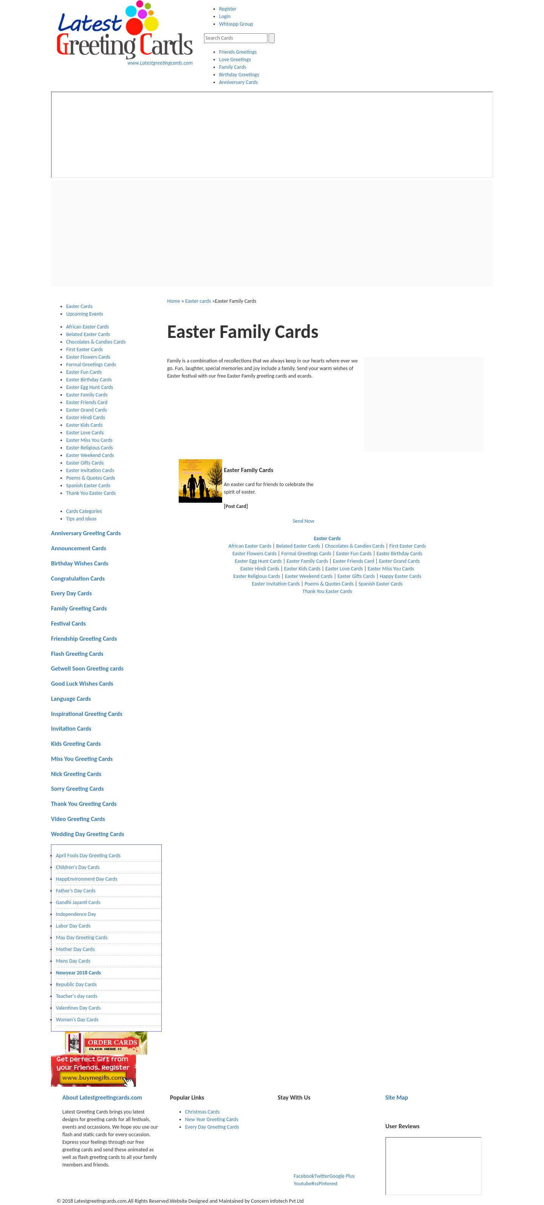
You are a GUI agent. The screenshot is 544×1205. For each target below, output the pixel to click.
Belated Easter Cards (88, 334)
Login (224, 16)
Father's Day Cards (76, 890)
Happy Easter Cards (400, 576)
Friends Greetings (238, 52)
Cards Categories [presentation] (84, 511)
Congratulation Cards (78, 578)
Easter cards (198, 301)
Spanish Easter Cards (88, 485)
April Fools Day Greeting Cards (88, 855)
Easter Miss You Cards (89, 440)
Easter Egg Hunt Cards (89, 387)
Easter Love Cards (85, 432)
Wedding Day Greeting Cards (87, 834)
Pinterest (328, 1183)
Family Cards (232, 67)
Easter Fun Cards (84, 372)
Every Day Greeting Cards (212, 1127)
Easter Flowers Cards (88, 357)
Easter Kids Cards (84, 425)
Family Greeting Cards (79, 608)
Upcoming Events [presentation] (84, 314)
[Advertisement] (272, 233)
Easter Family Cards (87, 395)
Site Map (396, 1097)
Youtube (303, 1183)
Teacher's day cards (76, 996)
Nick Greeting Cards (76, 774)
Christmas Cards (202, 1112)
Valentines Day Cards (78, 1008)
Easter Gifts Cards (85, 463)
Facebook (304, 1176)
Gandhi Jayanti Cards (78, 902)
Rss (314, 1183)
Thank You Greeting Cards (84, 803)
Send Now (304, 521)
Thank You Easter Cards (91, 493)
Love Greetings (235, 59)
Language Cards (71, 698)
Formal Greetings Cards (91, 364)
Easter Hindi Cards (85, 417)
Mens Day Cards (73, 961)
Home (173, 301)
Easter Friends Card (86, 402)
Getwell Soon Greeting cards (87, 668)
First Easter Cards (84, 349)
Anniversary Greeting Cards (86, 533)
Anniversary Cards (238, 82)
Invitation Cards (71, 728)
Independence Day (76, 914)
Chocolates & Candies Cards (95, 342)
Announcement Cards (78, 548)
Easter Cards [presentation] (79, 306)
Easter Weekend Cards (90, 455)
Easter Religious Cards (89, 448)
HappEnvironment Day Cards (86, 879)
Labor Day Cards (73, 926)
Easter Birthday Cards (89, 379)
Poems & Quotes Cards (90, 478)
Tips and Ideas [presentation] (81, 519)
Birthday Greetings (239, 74)
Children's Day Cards (78, 867)
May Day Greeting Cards (81, 937)
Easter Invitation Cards (90, 470)
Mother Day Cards (75, 949)
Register (227, 9)
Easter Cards (327, 538)
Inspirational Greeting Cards (86, 713)
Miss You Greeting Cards (82, 758)
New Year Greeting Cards (211, 1119)
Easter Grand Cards (86, 410)
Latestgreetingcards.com (102, 1097)
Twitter (321, 1176)
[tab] (114, 306)
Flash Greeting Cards (77, 653)
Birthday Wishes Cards (79, 563)
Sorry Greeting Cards (77, 788)
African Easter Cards (87, 327)
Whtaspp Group (236, 24)
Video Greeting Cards (78, 818)
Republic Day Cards (76, 984)
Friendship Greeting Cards (84, 638)
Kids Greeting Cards (76, 743)
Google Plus (342, 1176)
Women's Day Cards (77, 1019)
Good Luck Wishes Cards (82, 683)
